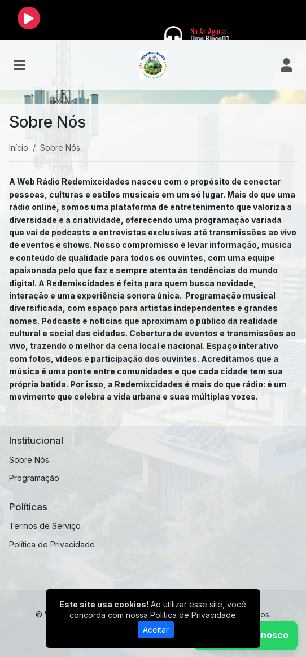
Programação (34, 478)
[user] (286, 65)
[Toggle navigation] (19, 65)
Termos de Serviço (45, 526)
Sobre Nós (29, 460)
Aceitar (156, 629)
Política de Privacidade (52, 544)
